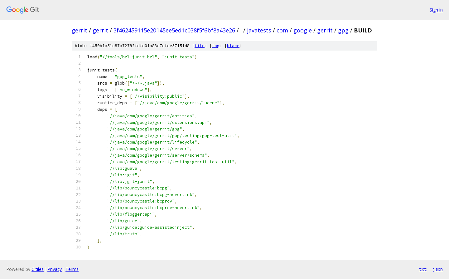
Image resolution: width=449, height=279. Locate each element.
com (282, 30)
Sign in (436, 10)
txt (423, 269)
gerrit (79, 30)
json (438, 269)
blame (233, 45)
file (200, 45)
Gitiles (37, 269)
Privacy (54, 269)
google (302, 30)
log (216, 45)
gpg (343, 30)
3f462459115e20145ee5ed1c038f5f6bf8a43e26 (174, 30)
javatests (259, 30)
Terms (72, 269)
